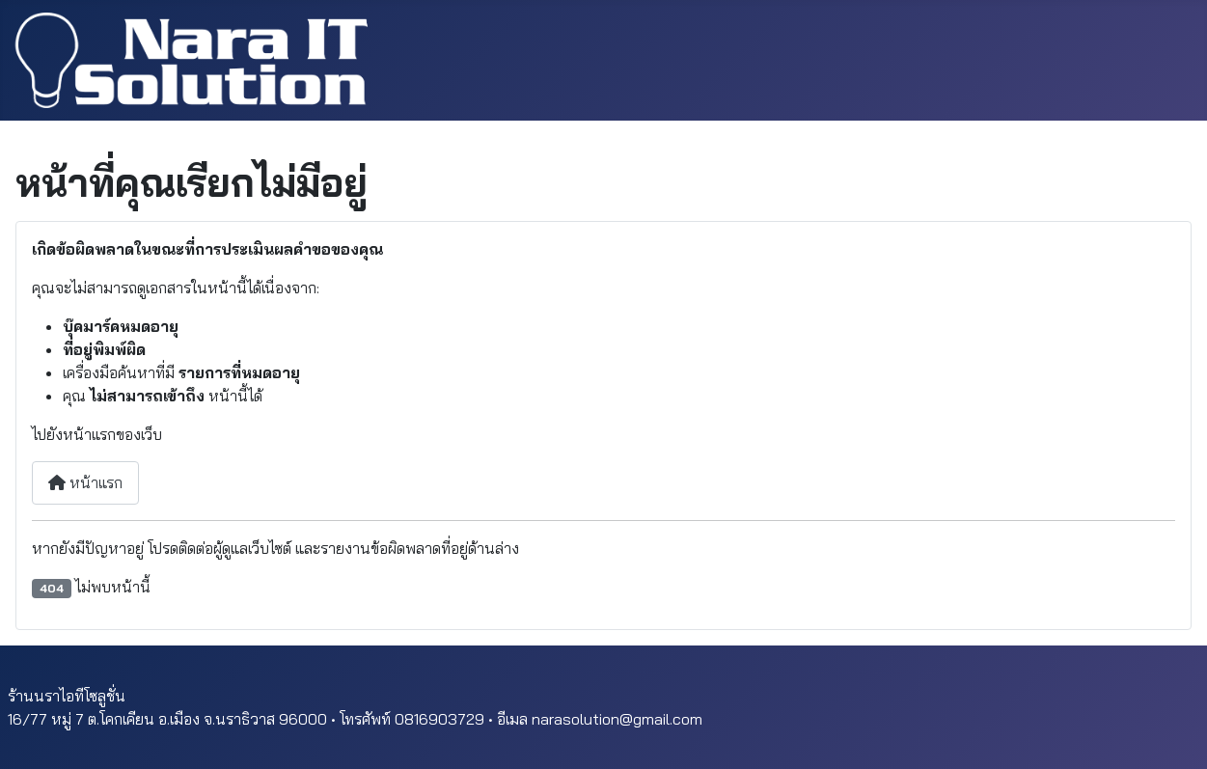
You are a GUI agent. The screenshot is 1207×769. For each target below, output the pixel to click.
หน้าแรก (85, 482)
